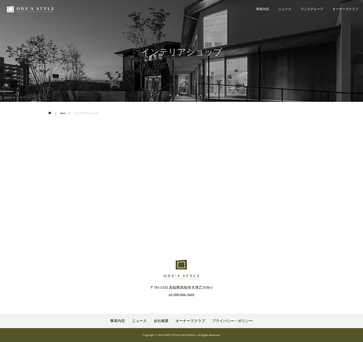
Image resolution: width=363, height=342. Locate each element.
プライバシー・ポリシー (232, 321)
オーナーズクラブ (345, 9)
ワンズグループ (311, 9)
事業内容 (262, 9)
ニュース (284, 9)
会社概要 (161, 321)
